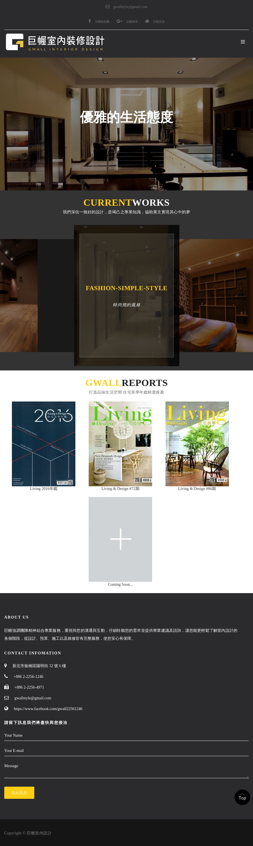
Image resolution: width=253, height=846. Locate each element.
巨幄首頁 (155, 21)
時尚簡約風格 (127, 304)
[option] (42, 295)
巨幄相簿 (127, 21)
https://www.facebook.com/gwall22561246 (48, 709)
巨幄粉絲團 (98, 21)
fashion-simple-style (126, 288)
